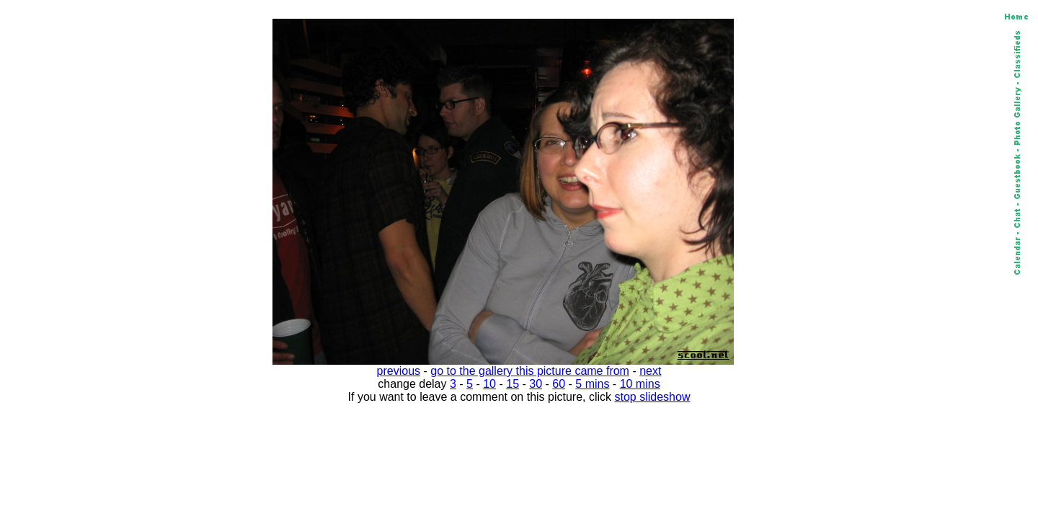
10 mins (640, 384)
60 (558, 384)
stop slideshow (653, 397)
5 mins (592, 384)
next (650, 371)
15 (512, 384)
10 (489, 384)
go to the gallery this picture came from (529, 371)
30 (535, 384)
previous (398, 371)
